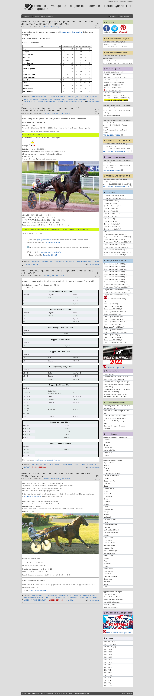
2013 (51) (107, 680)
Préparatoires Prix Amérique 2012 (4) (117, 284)
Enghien (107, 442)
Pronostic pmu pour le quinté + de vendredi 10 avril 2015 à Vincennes (56, 474)
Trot (46, 598)
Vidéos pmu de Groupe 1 (43, 16)
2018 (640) (108, 667)
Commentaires (125, 16)
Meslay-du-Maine (110, 553)
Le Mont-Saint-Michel (111, 530)
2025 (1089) (108, 649)
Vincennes (35, 262)
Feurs (106, 507)
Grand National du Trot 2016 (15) (115, 272)
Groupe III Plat (109, 221)
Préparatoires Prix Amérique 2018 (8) (117, 295)
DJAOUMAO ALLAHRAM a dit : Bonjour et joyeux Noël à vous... (115, 417)
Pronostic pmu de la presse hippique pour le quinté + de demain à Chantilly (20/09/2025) (57, 22)
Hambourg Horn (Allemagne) (114, 599)
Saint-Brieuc (108, 569)
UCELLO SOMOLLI (39, 467)
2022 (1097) (108, 657)
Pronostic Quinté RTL (57, 96)
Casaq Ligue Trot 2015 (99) (113, 317)
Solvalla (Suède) (110, 605)
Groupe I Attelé (109, 208)
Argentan (107, 470)
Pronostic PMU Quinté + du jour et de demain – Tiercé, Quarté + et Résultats (61, 693)
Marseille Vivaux (110, 545)
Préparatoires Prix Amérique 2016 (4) (117, 290)
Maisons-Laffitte (109, 450)
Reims (106, 566)
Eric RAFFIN (59, 262)
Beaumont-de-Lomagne (112, 473)
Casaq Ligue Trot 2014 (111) (114, 327)
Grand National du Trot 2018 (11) (115, 266)
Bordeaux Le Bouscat (111, 476)
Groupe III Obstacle (111, 229)
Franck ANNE (72, 598)
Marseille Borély (109, 543)
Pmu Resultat (37, 464)
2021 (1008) (108, 660)
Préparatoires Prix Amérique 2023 (116, 247)
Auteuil (106, 455)
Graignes (107, 512)
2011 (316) (108, 685)
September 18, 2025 (50, 255)
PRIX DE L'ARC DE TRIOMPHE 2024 (116, 186)
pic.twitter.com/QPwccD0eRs (51, 252)
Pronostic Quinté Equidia (46, 101)
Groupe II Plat (109, 219)
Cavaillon (107, 483)
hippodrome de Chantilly (71, 32)
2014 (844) (108, 678)
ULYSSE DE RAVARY (38, 600)
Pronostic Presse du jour (52, 27)
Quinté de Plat (109, 201)
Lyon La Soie (108, 538)
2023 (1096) (108, 654)
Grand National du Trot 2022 (114, 245)
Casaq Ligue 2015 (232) (112, 314)
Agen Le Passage (110, 463)
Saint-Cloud (108, 453)
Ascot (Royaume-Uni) (111, 594)
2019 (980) (108, 665)
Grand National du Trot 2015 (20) (115, 274)
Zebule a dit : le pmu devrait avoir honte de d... (116, 427)
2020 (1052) (108, 662)
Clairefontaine (109, 494)
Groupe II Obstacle (110, 226)
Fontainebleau (109, 509)
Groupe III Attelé (110, 214)
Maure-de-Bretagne (111, 550)
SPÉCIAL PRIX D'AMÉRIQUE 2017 (116, 299)
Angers (106, 468)
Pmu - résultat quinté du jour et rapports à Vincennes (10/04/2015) (57, 271)
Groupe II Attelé (109, 211)
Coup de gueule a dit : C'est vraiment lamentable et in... (117, 407)
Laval (106, 522)
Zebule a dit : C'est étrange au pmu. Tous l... (116, 412)
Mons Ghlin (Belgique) (112, 602)
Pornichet (107, 563)
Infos (106, 232)
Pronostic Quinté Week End (76, 99)
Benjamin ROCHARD (84, 262)
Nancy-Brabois (109, 556)
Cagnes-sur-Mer (109, 481)
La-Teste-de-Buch (110, 520)
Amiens (106, 465)
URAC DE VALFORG (51, 464)
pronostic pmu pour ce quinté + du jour (46, 460)
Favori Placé (70, 600)
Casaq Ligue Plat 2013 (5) (113, 340)
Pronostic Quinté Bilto (39, 96)
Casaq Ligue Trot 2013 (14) (113, 337)
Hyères (106, 514)
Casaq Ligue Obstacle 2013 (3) (115, 342)
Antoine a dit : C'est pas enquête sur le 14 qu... (117, 422)
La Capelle (108, 517)
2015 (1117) (108, 675)
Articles (113, 16)
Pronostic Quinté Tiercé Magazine (70, 101)
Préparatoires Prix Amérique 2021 (116, 242)
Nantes (106, 558)
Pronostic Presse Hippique (33, 598)
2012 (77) (107, 683)
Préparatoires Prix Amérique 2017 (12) (117, 292)
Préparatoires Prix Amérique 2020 (116, 237)
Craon (106, 499)
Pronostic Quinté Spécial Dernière (52, 99)
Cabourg (107, 478)
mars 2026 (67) (109, 642)
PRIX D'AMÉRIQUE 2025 (112, 170)
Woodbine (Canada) (111, 607)
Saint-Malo (108, 574)
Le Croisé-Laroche (110, 525)
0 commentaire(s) (93, 101)
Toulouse (107, 581)
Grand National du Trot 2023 (114, 250)
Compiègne (108, 496)
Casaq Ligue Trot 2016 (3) (113, 306)
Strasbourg (108, 579)
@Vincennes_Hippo (53, 242)
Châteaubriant (109, 489)
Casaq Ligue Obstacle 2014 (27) (115, 332)
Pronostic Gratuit (89, 595)
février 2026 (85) (110, 644)
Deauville (107, 501)
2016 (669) (108, 672)
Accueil (27, 16)
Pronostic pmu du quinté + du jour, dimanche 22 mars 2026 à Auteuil (116, 396)
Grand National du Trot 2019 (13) (115, 264)
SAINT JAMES (80, 464)
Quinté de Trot (65, 113)
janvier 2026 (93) (110, 647)
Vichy (106, 584)
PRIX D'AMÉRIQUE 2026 (112, 135)
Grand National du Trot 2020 (114, 239)
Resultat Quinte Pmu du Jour (54, 276)
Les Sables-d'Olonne (111, 532)
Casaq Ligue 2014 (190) (112, 324)
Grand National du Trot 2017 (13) (115, 269)
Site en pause (109, 374)
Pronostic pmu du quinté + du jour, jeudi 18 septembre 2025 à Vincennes (50, 109)
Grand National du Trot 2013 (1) (115, 279)
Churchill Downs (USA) (112, 597)
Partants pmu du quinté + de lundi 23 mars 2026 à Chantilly (117, 390)
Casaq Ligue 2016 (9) (111, 304)
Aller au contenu (126, 2)
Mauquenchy (108, 548)
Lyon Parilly (108, 540)
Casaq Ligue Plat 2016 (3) (113, 309)
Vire (105, 587)
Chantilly (107, 445)
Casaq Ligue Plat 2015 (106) (114, 319)
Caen (106, 486)
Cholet (106, 491)
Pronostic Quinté (51, 595)
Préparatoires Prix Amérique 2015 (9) (117, 287)
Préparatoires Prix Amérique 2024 (116, 252)
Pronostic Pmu (37, 595)
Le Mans (107, 527)
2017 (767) (108, 670)
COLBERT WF (47, 262)
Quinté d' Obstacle (110, 206)
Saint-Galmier (109, 571)
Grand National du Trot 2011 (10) (115, 282)
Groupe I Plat (108, 216)
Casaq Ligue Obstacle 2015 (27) (115, 322)
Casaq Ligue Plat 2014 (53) (113, 330)
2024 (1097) (108, 652)
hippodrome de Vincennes (32, 496)
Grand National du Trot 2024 (114, 255)
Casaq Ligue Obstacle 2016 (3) (115, 311)
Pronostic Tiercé (65, 595)
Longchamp (108, 447)
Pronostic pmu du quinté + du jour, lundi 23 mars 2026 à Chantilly (116, 378)
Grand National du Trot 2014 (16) (115, 277)
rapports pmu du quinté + (37, 590)
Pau (105, 561)
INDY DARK (70, 262)
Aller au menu (112, 2)
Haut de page (127, 693)
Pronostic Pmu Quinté (51, 113)
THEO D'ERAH (67, 464)
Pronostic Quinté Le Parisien (78, 96)
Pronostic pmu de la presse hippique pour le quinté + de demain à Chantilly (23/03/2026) (117, 384)
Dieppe (106, 504)
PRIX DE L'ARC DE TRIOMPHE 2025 (116, 151)
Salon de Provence (110, 576)
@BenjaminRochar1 (44, 240)
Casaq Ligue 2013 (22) (112, 335)
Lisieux (106, 535)
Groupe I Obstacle (110, 224)
